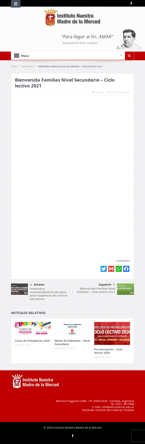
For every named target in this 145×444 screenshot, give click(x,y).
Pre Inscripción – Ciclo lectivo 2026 (108, 351)
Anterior (37, 285)
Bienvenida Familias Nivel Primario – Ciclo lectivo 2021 (96, 290)
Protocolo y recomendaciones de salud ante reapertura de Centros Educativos (49, 294)
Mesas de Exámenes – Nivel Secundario (72, 342)
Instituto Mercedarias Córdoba (114, 410)
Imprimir (98, 92)
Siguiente (107, 285)
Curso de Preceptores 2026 (32, 340)
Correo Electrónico (118, 92)
